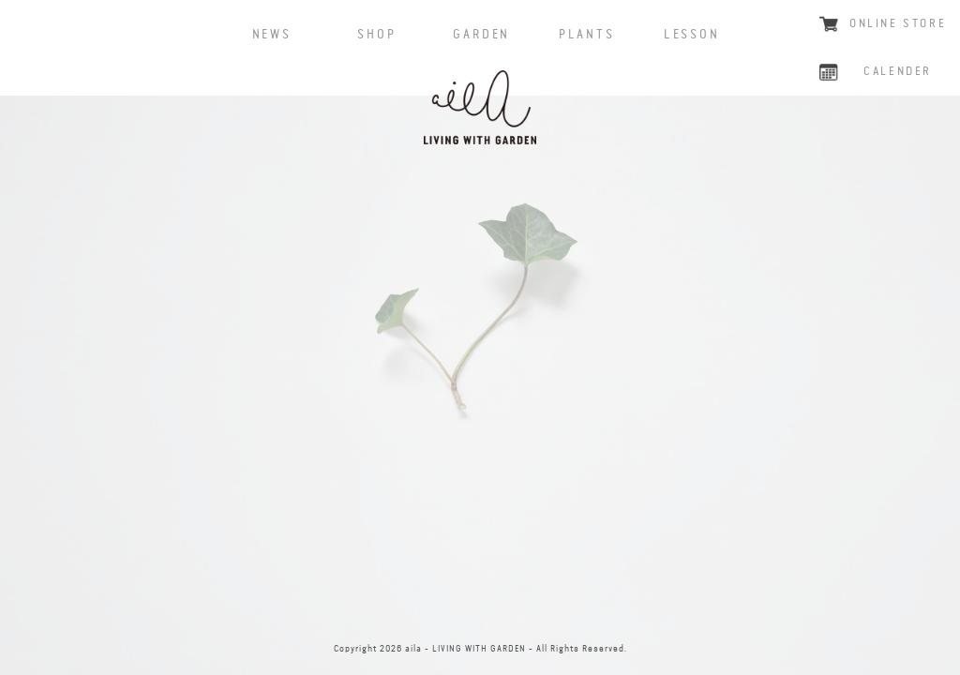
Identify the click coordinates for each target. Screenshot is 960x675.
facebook (402, 605)
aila (480, 107)
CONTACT (557, 605)
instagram (480, 605)
